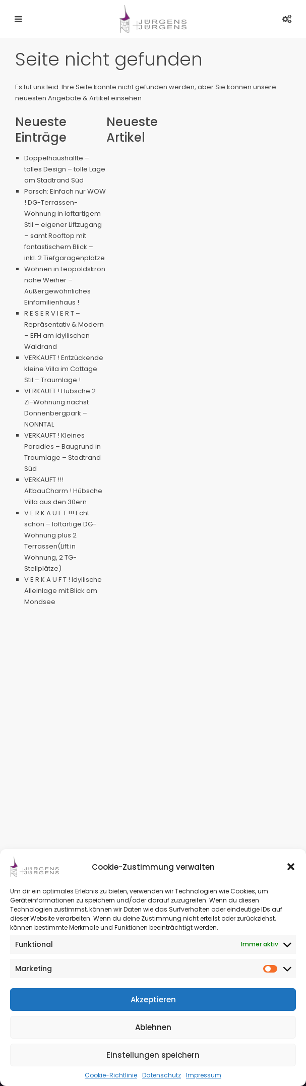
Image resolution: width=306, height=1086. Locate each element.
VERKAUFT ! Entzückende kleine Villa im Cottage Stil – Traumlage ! (63, 369)
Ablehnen (153, 1027)
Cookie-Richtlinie (111, 1075)
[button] (291, 867)
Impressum (203, 1075)
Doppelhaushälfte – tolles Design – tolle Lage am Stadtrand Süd (64, 169)
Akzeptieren (153, 999)
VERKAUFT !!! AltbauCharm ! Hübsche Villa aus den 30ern (63, 491)
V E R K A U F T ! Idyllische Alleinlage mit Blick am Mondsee (63, 591)
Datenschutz (161, 1075)
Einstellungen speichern (153, 1055)
